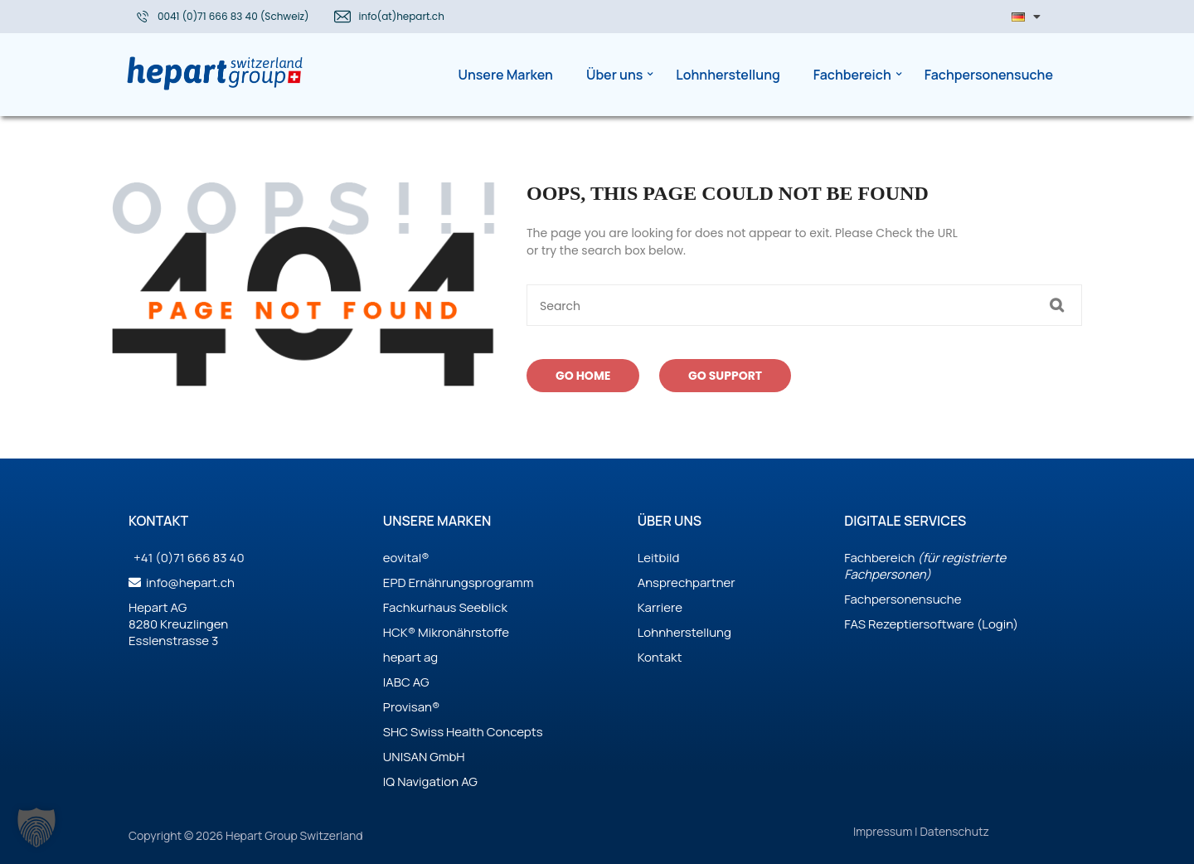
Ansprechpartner (686, 582)
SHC (395, 731)
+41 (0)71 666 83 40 (188, 557)
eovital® (406, 557)
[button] (36, 827)
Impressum (884, 831)
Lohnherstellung (684, 632)
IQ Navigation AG (430, 781)
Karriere (660, 607)
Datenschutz (954, 831)
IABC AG (406, 682)
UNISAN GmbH (424, 756)
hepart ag (410, 657)
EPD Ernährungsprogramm (458, 582)
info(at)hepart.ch (401, 16)
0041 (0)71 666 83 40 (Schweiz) (233, 16)
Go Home (583, 375)
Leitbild (659, 557)
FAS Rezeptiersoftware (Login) (931, 624)
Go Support (725, 375)
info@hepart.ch (189, 582)
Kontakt (660, 657)
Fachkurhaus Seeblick (445, 607)
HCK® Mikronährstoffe (446, 632)
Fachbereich (879, 557)
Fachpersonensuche (902, 599)
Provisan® (411, 707)
